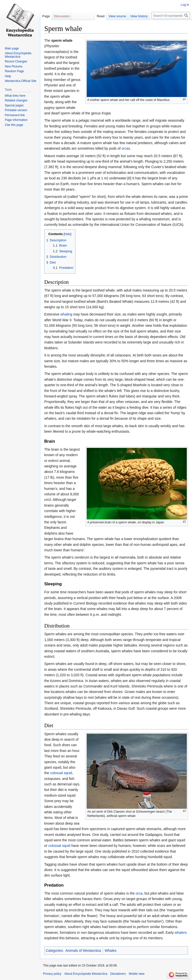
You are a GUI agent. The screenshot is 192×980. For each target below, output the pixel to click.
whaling (66, 314)
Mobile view (136, 974)
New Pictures (13, 66)
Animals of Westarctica (83, 951)
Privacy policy (52, 974)
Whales (110, 951)
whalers (180, 933)
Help (8, 76)
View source (117, 16)
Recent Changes (16, 61)
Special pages (14, 105)
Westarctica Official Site (20, 81)
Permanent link (15, 115)
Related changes (16, 100)
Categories (54, 951)
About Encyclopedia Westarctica (18, 54)
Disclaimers (118, 974)
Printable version (16, 110)
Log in (185, 4)
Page (46, 16)
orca (139, 893)
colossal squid (61, 773)
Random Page (14, 71)
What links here (15, 95)
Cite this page (14, 125)
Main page (12, 48)
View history (139, 16)
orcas (126, 148)
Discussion (62, 16)
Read (100, 16)
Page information (16, 120)
